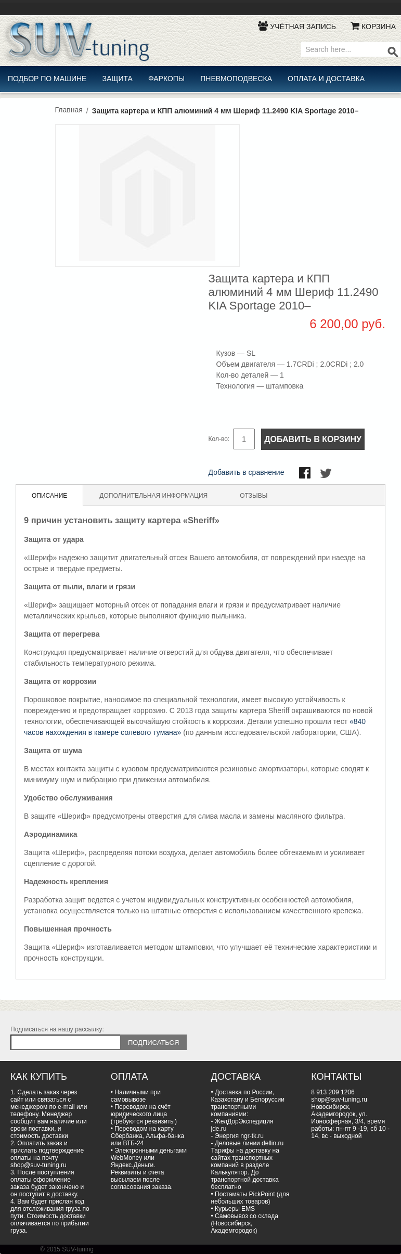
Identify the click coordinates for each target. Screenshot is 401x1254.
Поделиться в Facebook (306, 474)
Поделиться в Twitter (326, 474)
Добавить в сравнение (246, 472)
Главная (69, 110)
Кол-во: (219, 439)
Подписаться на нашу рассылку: (57, 1029)
